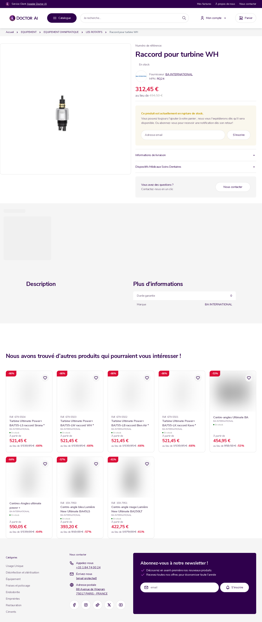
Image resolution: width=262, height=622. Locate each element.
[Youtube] (121, 605)
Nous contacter (247, 4)
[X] (109, 605)
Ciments (11, 612)
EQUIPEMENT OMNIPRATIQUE (61, 32)
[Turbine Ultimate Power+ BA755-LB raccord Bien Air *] (131, 422)
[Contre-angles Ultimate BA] (233, 418)
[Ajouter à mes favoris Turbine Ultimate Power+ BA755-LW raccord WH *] (96, 378)
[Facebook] (74, 605)
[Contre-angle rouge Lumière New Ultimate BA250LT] (131, 509)
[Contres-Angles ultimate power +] (29, 507)
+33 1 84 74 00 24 (88, 567)
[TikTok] (97, 605)
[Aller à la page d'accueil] (23, 18)
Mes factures (204, 4)
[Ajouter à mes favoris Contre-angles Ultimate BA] (249, 378)
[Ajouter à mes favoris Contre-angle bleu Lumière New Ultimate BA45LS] (96, 464)
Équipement (13, 579)
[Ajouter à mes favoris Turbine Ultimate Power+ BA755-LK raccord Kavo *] (198, 378)
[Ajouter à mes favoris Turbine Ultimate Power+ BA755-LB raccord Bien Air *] (147, 378)
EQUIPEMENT (28, 32)
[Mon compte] (214, 18)
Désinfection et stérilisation (22, 573)
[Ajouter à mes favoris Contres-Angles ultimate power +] (45, 464)
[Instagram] (86, 605)
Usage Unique (14, 566)
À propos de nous (225, 4)
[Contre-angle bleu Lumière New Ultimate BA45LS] (80, 509)
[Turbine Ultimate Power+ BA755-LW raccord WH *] (80, 422)
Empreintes (13, 599)
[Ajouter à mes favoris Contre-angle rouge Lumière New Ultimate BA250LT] (147, 464)
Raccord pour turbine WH (124, 32)
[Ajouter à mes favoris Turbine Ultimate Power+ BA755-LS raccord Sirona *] (45, 378)
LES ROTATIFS (94, 32)
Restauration (13, 605)
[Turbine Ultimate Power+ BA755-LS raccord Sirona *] (29, 422)
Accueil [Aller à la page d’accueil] (10, 32)
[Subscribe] (238, 135)
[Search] (184, 18)
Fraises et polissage (18, 586)
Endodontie (13, 592)
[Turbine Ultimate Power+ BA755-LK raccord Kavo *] (182, 422)
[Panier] (245, 18)
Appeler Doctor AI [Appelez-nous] (37, 4)
